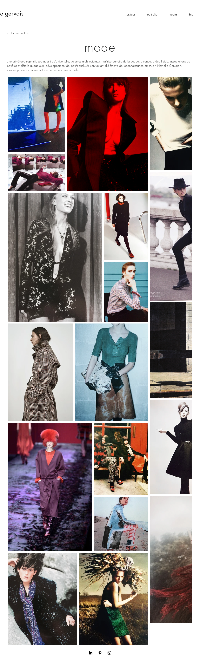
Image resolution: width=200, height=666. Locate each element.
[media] (173, 14)
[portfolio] (152, 14)
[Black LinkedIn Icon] (90, 652)
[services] (130, 14)
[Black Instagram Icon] (109, 652)
